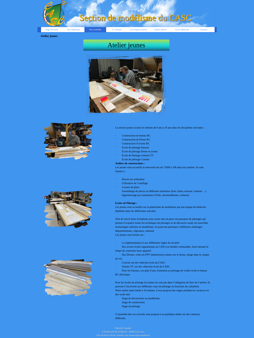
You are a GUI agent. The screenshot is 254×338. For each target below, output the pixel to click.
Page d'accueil (52, 29)
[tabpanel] (126, 45)
